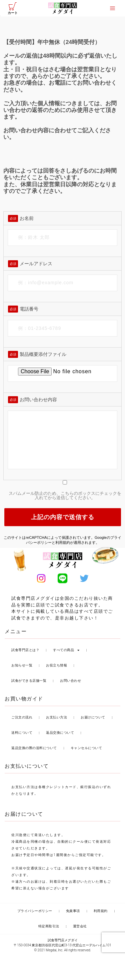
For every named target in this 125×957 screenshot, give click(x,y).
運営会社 (80, 927)
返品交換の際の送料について (34, 749)
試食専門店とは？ (25, 651)
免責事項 (73, 912)
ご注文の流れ (21, 718)
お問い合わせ (70, 681)
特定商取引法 (48, 927)
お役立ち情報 (56, 666)
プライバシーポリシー (34, 912)
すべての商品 (66, 651)
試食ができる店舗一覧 (28, 681)
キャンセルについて (86, 749)
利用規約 (62, 543)
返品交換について (60, 733)
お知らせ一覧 (21, 666)
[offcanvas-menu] (112, 8)
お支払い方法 (56, 718)
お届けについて (93, 718)
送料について (21, 733)
